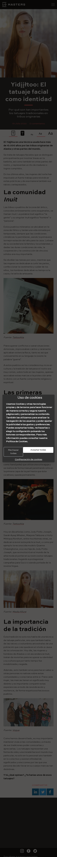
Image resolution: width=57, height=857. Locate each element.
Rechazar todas (13, 452)
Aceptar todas (38, 450)
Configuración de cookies (28, 459)
